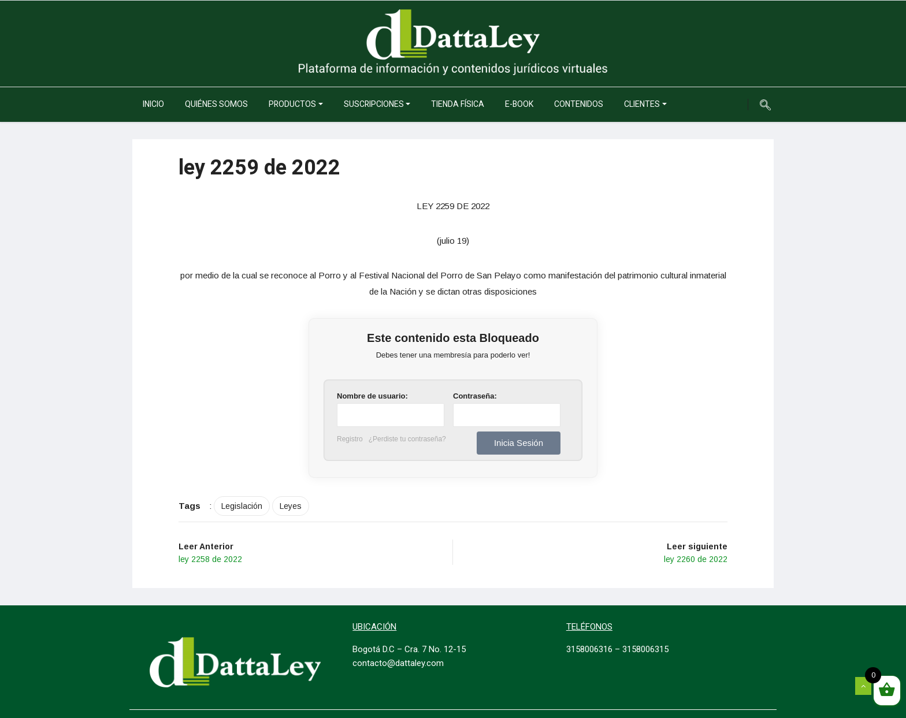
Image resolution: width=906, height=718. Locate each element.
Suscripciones (374, 104)
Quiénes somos (216, 104)
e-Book (519, 104)
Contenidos (578, 104)
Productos (292, 104)
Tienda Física (457, 104)
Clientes (642, 104)
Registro (350, 439)
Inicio (153, 104)
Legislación (241, 506)
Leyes (291, 506)
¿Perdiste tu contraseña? (407, 439)
